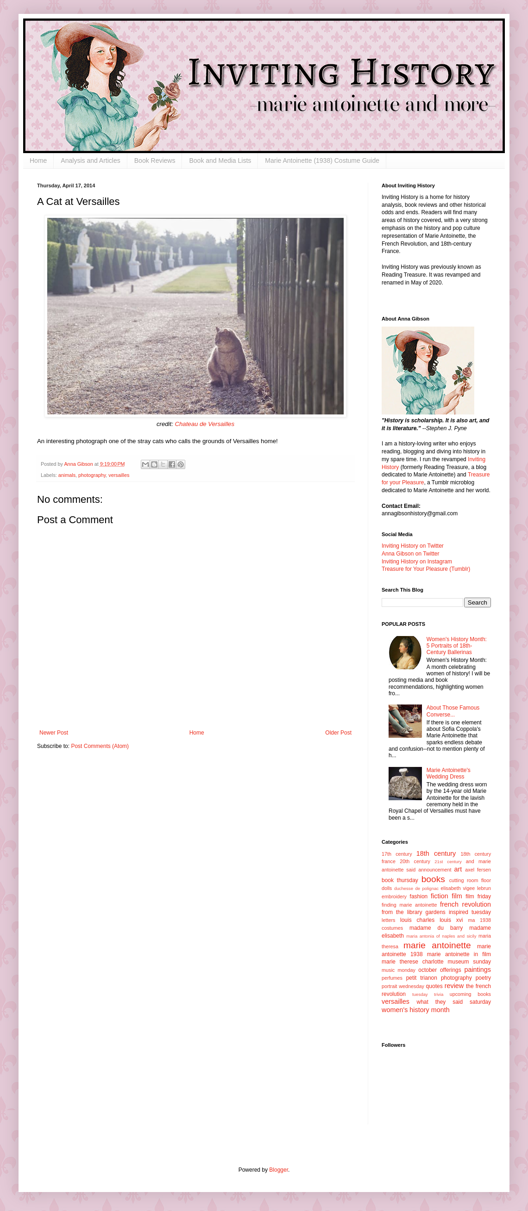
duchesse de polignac (416, 888)
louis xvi (451, 920)
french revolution (465, 904)
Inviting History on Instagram (417, 561)
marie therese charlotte (413, 961)
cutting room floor (470, 880)
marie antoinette (437, 945)
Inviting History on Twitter (413, 546)
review (454, 985)
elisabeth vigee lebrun (466, 888)
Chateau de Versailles (205, 423)
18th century (436, 853)
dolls (387, 888)
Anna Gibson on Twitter (411, 553)
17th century (397, 854)
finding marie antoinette (409, 905)
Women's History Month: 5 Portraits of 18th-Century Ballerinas (457, 646)
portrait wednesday (403, 986)
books (433, 879)
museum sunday (469, 961)
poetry (483, 978)
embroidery (394, 896)
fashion (419, 896)
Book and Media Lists (220, 160)
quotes (434, 986)
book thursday (400, 880)
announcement (434, 869)
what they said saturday (453, 1002)
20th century (415, 861)
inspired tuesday (470, 912)
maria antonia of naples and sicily (441, 936)
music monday (398, 970)
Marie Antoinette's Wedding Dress (449, 773)
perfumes (392, 978)
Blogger (278, 1170)
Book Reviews (155, 160)
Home (38, 160)
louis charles (417, 920)
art (458, 869)
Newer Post (53, 732)
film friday (478, 896)
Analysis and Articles (90, 160)
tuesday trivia (427, 994)
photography (92, 475)
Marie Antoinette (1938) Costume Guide (322, 160)
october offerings (439, 970)
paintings (477, 969)
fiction (439, 896)
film (457, 896)
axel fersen (478, 869)
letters (388, 920)
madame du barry (436, 928)
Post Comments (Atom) (100, 746)
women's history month (416, 1009)
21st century (448, 861)
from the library (402, 912)
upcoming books (470, 994)
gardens (435, 912)
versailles (118, 475)
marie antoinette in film (459, 954)
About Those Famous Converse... (453, 710)
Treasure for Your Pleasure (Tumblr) (426, 569)
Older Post (338, 732)
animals (66, 475)
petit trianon (421, 978)
